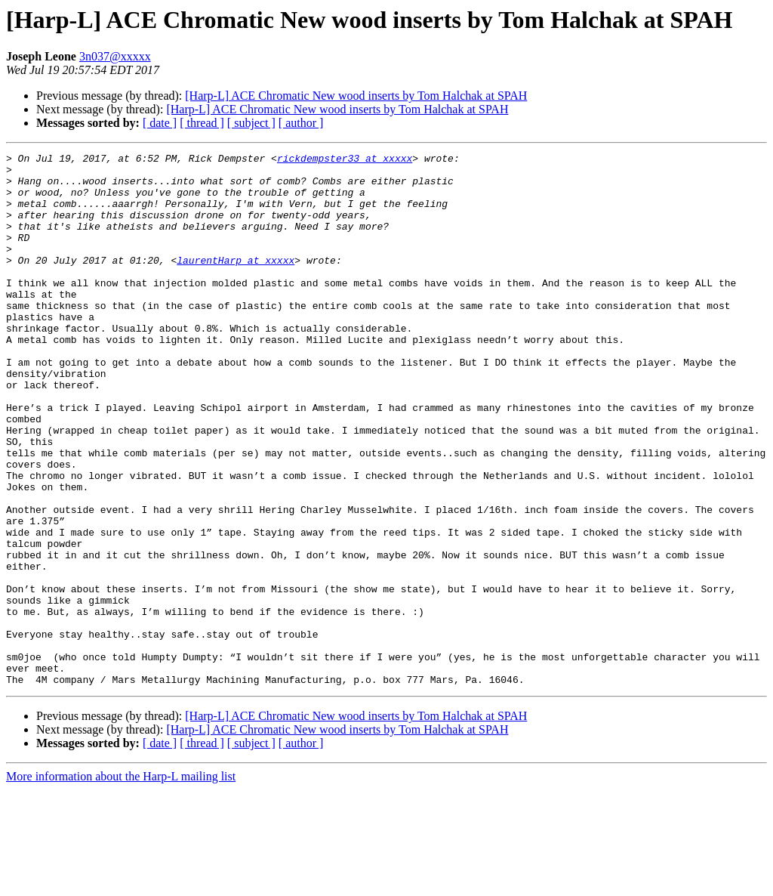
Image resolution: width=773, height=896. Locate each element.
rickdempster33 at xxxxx (344, 160)
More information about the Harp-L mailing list (121, 882)
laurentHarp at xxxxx (235, 282)
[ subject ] (251, 122)
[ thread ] (202, 122)
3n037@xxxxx (115, 56)
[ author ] (301, 122)
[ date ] (160, 122)
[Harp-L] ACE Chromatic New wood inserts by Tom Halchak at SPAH (356, 95)
